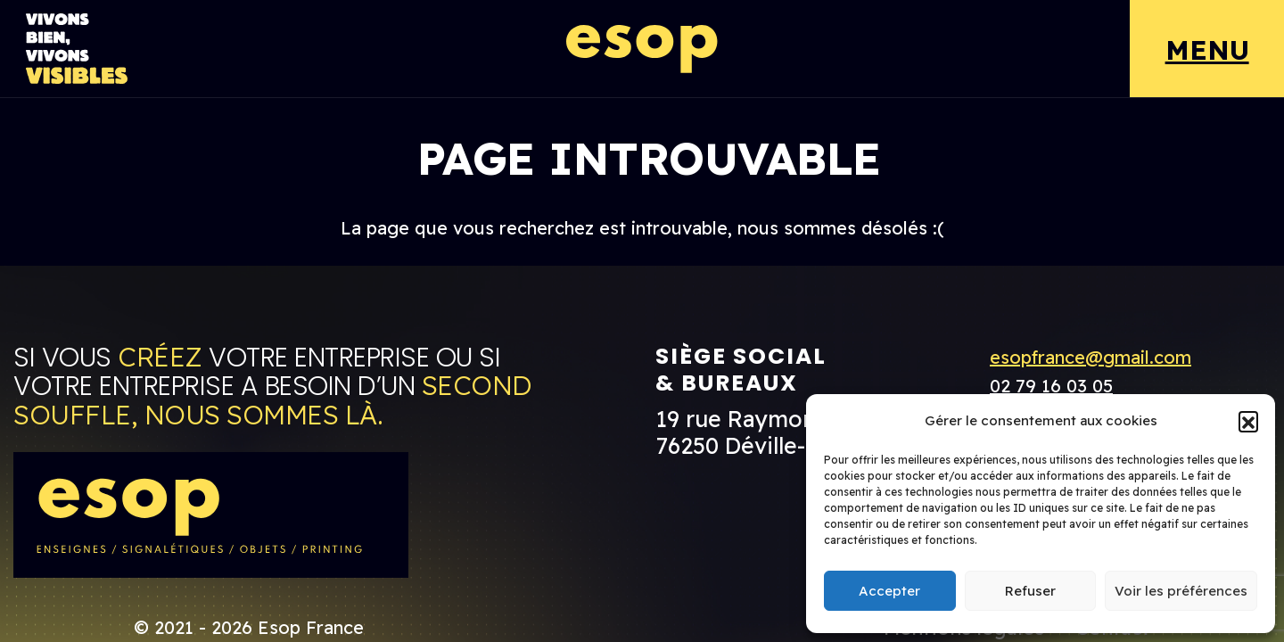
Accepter (889, 590)
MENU (1207, 50)
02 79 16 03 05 (1051, 385)
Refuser (1030, 590)
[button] (1248, 421)
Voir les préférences (1181, 590)
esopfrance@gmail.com (1090, 357)
